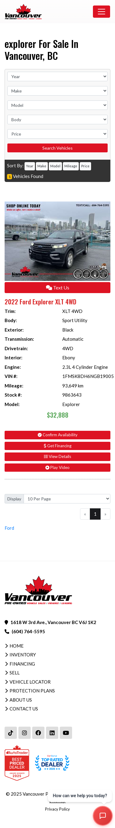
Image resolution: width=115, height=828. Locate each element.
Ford (9, 528)
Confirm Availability (58, 434)
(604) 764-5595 (28, 631)
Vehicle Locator (30, 682)
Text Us (57, 287)
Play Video (57, 467)
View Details (57, 456)
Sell (15, 672)
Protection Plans (32, 690)
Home (17, 645)
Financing (22, 663)
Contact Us (24, 708)
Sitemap (57, 800)
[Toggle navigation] (101, 11)
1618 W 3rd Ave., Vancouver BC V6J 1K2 (53, 622)
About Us (21, 700)
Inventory (23, 654)
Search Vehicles (57, 148)
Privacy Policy (57, 809)
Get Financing (57, 445)
